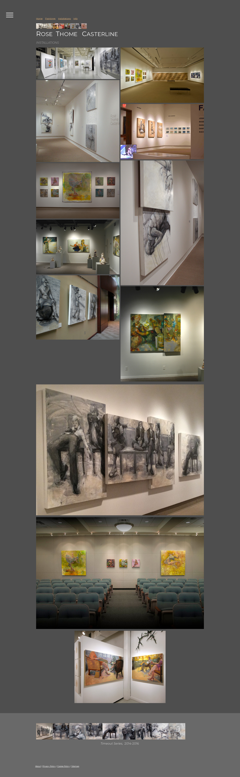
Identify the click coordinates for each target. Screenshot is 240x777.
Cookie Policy (63, 766)
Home (39, 18)
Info (75, 18)
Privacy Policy (49, 766)
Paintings (50, 18)
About (38, 766)
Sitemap (75, 766)
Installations (64, 18)
